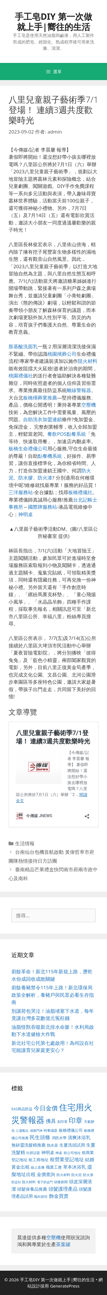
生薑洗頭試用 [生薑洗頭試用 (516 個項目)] (72, 1145)
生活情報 (25, 843)
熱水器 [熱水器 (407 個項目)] (52, 1145)
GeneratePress (64, 1286)
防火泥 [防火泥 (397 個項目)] (76, 1174)
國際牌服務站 (42, 507)
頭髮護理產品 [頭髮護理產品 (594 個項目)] (63, 1188)
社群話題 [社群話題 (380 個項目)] (33, 1152)
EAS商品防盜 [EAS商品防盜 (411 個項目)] (22, 1109)
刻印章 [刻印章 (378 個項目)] (62, 1121)
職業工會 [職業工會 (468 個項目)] (54, 1167)
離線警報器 (79, 390)
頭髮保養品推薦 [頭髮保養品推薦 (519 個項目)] (32, 1189)
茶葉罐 (63, 1244)
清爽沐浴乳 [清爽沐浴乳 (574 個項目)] (79, 1137)
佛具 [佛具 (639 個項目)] (51, 1120)
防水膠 (25, 477)
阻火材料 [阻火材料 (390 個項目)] (29, 1181)
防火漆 (45, 477)
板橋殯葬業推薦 (40, 397)
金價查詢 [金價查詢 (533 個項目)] (46, 1174)
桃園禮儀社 (21, 375)
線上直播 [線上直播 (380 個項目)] (38, 1167)
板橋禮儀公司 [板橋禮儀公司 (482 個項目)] (71, 1130)
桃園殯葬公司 (61, 354)
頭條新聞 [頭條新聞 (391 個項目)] (61, 1181)
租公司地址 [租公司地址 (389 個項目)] (72, 1152)
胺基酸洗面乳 (23, 346)
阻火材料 (87, 361)
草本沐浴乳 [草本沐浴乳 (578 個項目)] (74, 1166)
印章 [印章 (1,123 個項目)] (75, 1120)
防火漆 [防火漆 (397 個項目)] (88, 1174)
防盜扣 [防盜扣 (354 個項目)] (16, 1182)
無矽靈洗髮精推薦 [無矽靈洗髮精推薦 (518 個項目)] (28, 1145)
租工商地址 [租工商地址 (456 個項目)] (39, 1159)
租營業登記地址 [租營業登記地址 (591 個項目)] (67, 1159)
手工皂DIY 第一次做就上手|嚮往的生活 (53, 22)
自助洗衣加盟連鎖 (42, 419)
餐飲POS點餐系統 (66, 434)
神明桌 (25, 514)
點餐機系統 (50, 456)
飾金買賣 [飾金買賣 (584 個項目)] (58, 1196)
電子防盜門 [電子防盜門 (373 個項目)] (45, 1182)
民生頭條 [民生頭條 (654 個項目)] (40, 1137)
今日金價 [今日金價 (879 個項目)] (46, 1108)
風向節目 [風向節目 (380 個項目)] (41, 1196)
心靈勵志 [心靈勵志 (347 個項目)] (22, 1131)
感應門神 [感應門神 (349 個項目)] (36, 1131)
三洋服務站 (21, 492)
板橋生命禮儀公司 (28, 448)
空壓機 (88, 404)
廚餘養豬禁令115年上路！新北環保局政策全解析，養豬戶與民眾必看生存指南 (52, 994)
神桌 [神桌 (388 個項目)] (58, 1152)
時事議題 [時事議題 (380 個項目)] (50, 1130)
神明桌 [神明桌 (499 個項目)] (47, 1152)
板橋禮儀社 (80, 492)
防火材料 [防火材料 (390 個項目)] (63, 1174)
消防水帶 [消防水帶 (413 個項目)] (59, 1137)
